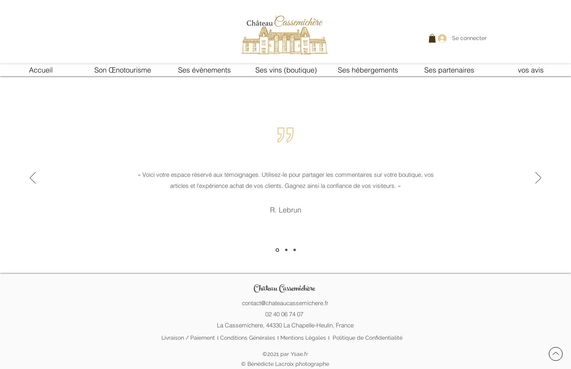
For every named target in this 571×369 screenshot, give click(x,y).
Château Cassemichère (284, 289)
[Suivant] (538, 178)
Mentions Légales (303, 338)
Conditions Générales (247, 338)
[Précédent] (33, 178)
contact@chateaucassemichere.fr (285, 303)
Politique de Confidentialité (367, 338)
